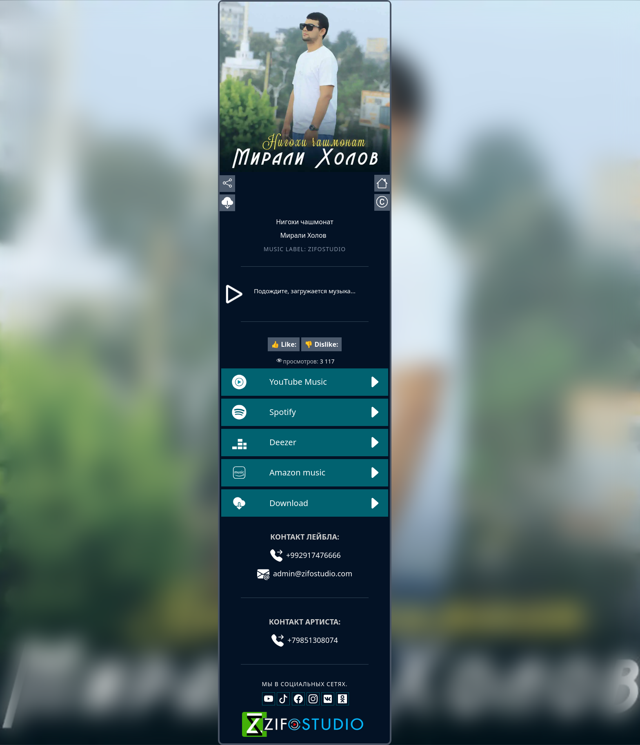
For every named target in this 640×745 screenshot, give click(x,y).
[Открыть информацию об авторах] (382, 202)
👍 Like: (283, 344)
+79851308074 (304, 640)
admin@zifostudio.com (304, 573)
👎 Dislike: (321, 344)
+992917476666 (305, 555)
